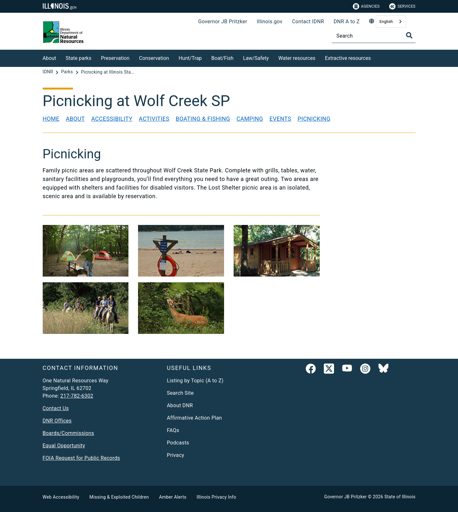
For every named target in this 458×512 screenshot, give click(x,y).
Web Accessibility (61, 497)
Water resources (296, 58)
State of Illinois (400, 496)
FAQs (173, 430)
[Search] (374, 36)
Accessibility (111, 118)
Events (280, 118)
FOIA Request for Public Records (81, 458)
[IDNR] (49, 72)
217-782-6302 (76, 396)
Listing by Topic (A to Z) (195, 381)
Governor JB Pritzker (222, 21)
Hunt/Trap (190, 58)
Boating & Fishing (203, 118)
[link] (311, 370)
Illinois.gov (269, 21)
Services (402, 6)
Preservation (115, 58)
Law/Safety (256, 58)
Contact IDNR (308, 21)
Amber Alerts (172, 497)
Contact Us (56, 408)
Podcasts (178, 443)
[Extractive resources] (375, 57)
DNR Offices (57, 421)
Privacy (175, 455)
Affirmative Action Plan (194, 418)
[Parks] (67, 72)
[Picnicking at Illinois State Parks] (108, 72)
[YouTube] (347, 370)
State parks (78, 58)
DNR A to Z (347, 21)
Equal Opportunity (64, 446)
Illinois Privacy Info (216, 497)
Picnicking (314, 118)
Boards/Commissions (68, 433)
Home (51, 118)
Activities (154, 118)
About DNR (180, 405)
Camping (249, 118)
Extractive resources (348, 58)
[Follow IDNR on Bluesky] (383, 370)
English (386, 21)
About (49, 58)
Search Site (180, 393)
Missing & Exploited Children (119, 497)
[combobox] (391, 21)
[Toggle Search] (409, 35)
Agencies (366, 6)
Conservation (154, 58)
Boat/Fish (222, 58)
